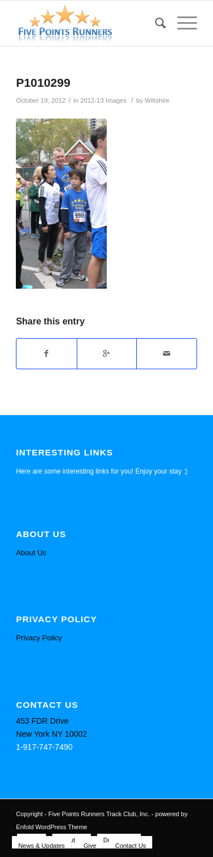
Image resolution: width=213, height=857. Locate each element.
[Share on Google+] (107, 354)
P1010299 (43, 82)
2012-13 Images (103, 100)
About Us (31, 552)
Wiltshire (157, 100)
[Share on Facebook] (46, 354)
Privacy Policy (39, 638)
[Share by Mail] (167, 354)
